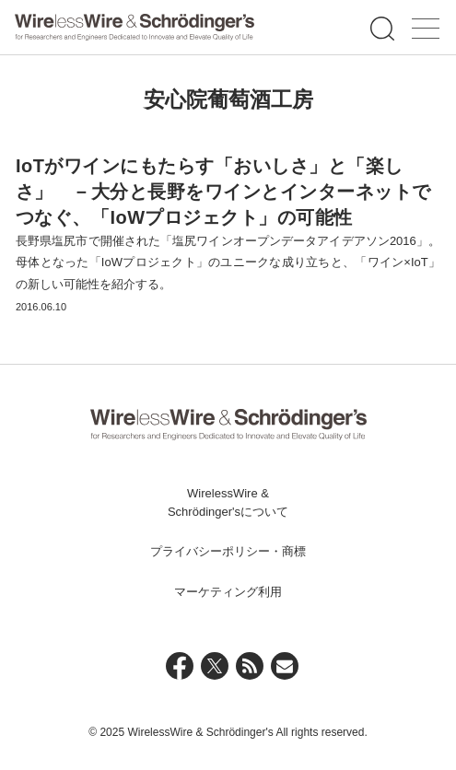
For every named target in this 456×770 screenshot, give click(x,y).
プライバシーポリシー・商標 (228, 551)
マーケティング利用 (228, 592)
